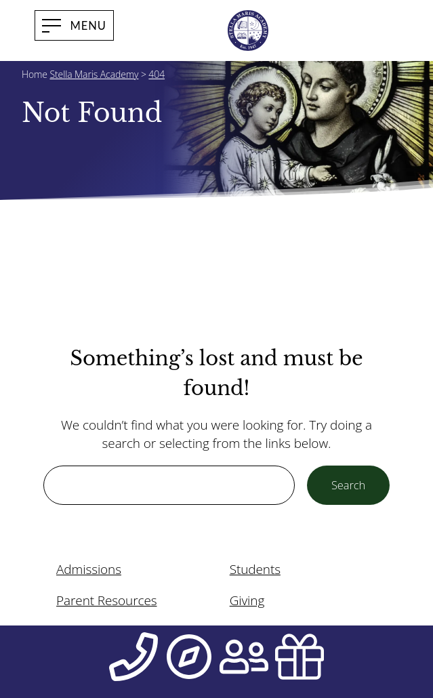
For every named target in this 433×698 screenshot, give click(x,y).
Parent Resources (106, 600)
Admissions (88, 569)
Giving (247, 600)
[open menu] (74, 25)
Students (255, 569)
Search (348, 485)
